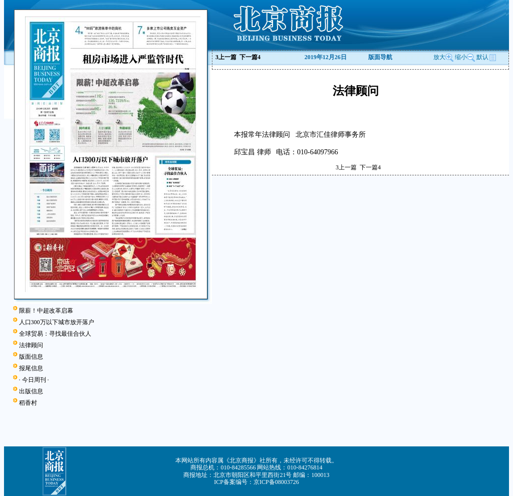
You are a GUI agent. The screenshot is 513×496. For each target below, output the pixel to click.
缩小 (461, 57)
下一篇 (250, 57)
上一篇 (225, 57)
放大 (443, 57)
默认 (486, 57)
